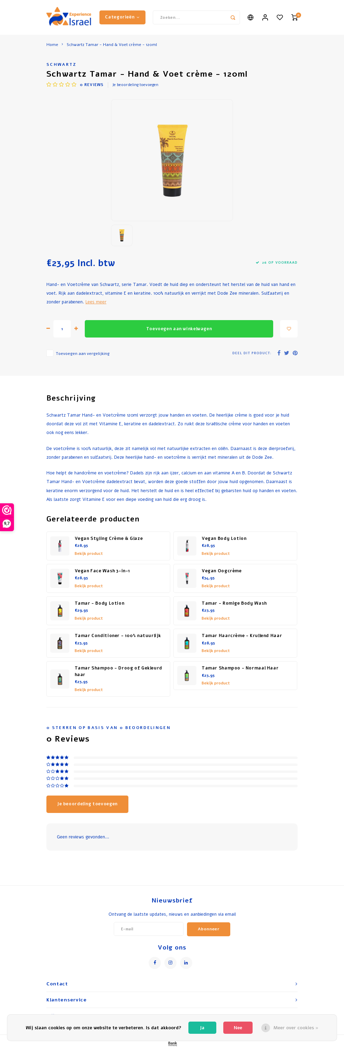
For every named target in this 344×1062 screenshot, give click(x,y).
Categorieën (122, 17)
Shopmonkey (239, 1055)
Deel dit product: (251, 353)
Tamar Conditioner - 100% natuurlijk (118, 635)
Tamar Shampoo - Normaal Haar (240, 668)
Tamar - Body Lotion (100, 603)
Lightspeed (194, 1055)
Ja (202, 1028)
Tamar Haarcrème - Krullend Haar (242, 635)
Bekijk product (89, 553)
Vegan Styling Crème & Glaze (109, 538)
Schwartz (61, 64)
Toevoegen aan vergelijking (83, 353)
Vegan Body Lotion (224, 538)
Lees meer (95, 302)
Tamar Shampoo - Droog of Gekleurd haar (118, 671)
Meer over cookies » (296, 1028)
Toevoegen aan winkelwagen (179, 329)
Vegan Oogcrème (222, 571)
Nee (238, 1028)
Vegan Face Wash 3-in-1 (102, 571)
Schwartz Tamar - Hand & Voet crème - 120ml (112, 44)
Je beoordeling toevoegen (135, 84)
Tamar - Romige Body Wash (234, 603)
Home (52, 44)
